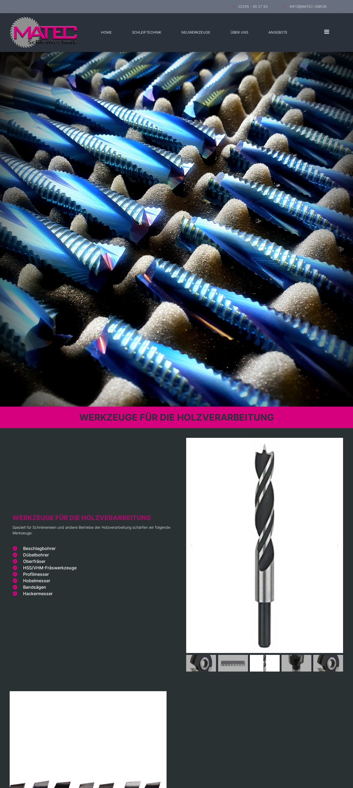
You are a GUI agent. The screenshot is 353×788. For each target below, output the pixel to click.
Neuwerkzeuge (195, 32)
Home (106, 32)
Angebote (277, 32)
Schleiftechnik (146, 32)
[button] (191, 545)
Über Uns (239, 32)
